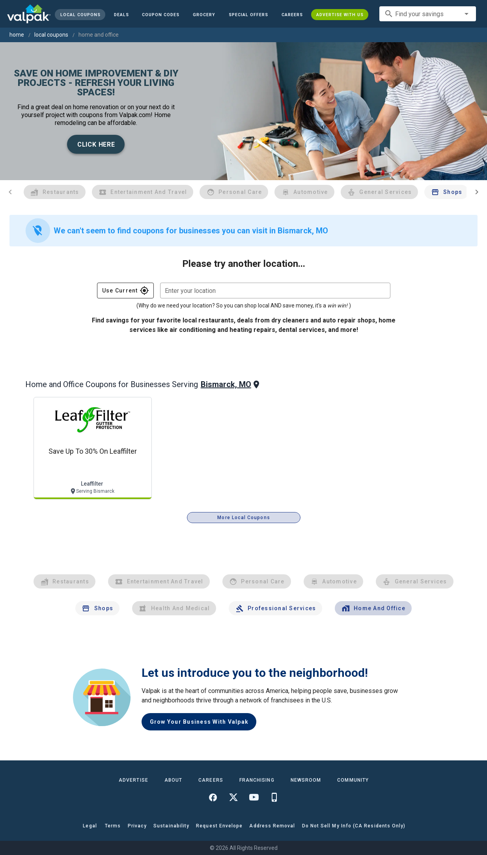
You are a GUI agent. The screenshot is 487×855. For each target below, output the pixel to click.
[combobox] (427, 13)
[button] (248, 14)
